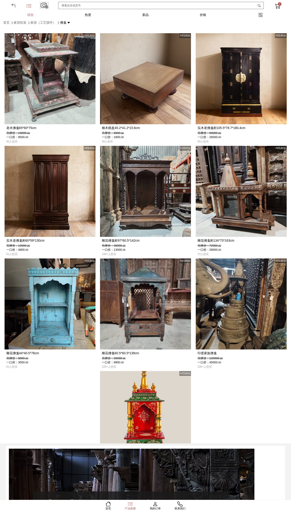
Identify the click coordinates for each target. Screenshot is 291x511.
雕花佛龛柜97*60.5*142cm (121, 240)
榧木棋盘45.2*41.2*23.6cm (121, 128)
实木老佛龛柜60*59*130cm (25, 240)
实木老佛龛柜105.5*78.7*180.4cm (222, 128)
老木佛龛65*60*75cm (21, 128)
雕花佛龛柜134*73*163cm (216, 240)
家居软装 (20, 22)
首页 (6, 22)
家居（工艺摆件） (43, 22)
